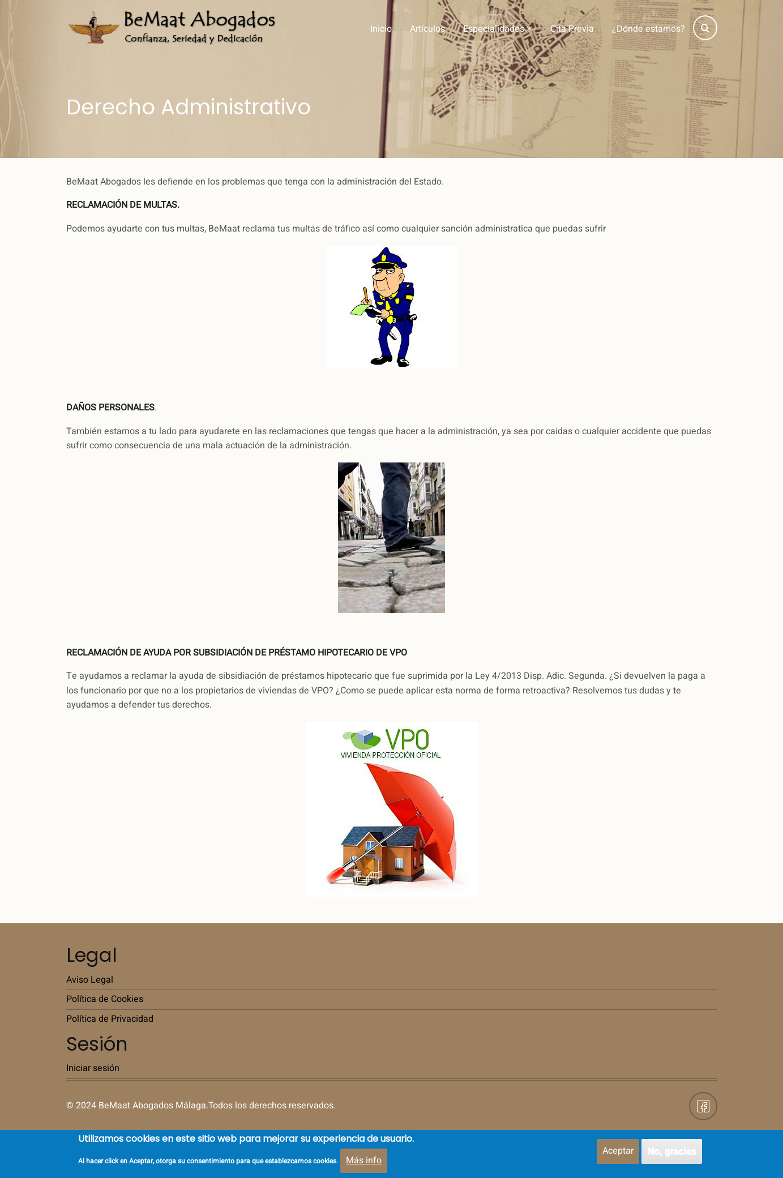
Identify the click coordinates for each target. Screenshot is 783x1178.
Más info (364, 1162)
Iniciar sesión (92, 1068)
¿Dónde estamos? (648, 29)
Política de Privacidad (109, 1019)
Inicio (381, 29)
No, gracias (671, 1153)
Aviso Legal (89, 980)
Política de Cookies (104, 999)
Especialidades (497, 29)
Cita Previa (572, 29)
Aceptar (618, 1153)
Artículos (427, 29)
